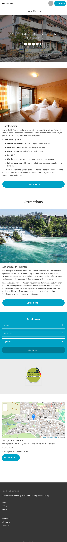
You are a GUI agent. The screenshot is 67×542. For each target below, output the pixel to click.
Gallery (4, 506)
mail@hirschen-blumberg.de (16, 451)
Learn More (32, 184)
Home (4, 502)
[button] (5, 104)
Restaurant (6, 518)
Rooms (4, 509)
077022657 (8, 447)
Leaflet (44, 437)
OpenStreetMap (52, 437)
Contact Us (6, 525)
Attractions (6, 522)
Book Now (32, 350)
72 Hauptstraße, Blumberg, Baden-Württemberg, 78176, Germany (28, 444)
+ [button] (5, 405)
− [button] (5, 409)
